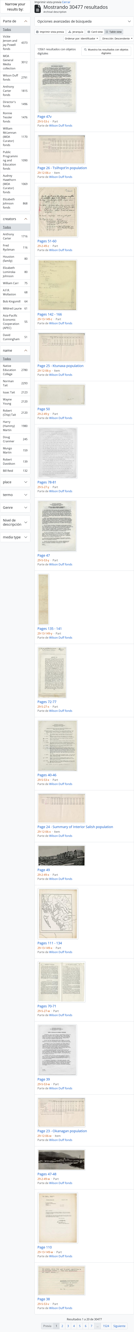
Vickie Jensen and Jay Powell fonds (15, 43)
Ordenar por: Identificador (80, 38)
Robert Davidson (15, 462)
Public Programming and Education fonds (15, 160)
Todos (7, 29)
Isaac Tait (15, 393)
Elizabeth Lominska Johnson (15, 272)
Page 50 (43, 409)
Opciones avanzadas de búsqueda (64, 21)
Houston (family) (15, 259)
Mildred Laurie (15, 309)
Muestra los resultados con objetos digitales (106, 51)
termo (8, 494)
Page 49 (43, 870)
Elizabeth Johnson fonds (15, 203)
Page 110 (44, 1247)
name (7, 350)
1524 (106, 1326)
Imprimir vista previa (50, 31)
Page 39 (43, 1079)
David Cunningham (15, 337)
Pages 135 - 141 (49, 629)
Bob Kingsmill (15, 302)
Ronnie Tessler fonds (15, 117)
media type (12, 537)
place (7, 482)
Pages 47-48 (46, 1174)
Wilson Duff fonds (15, 77)
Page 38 (43, 1299)
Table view (114, 31)
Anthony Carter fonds (15, 91)
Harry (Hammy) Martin (15, 426)
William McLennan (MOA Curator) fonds (15, 137)
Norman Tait (15, 383)
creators (9, 218)
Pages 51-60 (46, 241)
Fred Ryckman (15, 247)
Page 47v (44, 117)
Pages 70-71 (46, 1006)
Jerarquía (75, 31)
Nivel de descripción (12, 522)
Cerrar (66, 2)
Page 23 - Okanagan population (62, 1131)
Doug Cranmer (15, 439)
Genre (8, 507)
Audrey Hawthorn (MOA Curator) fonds (15, 184)
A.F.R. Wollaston (15, 292)
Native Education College (15, 370)
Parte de (9, 21)
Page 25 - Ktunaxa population (60, 366)
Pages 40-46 (46, 775)
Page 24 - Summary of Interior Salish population (75, 827)
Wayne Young (15, 401)
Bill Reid (15, 471)
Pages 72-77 (46, 702)
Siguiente (119, 1326)
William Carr (15, 284)
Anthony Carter (15, 236)
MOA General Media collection (15, 62)
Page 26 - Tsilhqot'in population (62, 168)
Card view (95, 31)
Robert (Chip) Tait (15, 413)
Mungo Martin (15, 450)
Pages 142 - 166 (49, 314)
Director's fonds (15, 104)
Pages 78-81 (46, 482)
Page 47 (43, 555)
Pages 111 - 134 (49, 943)
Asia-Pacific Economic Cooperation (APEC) (15, 322)
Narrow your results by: (15, 7)
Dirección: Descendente (116, 38)
